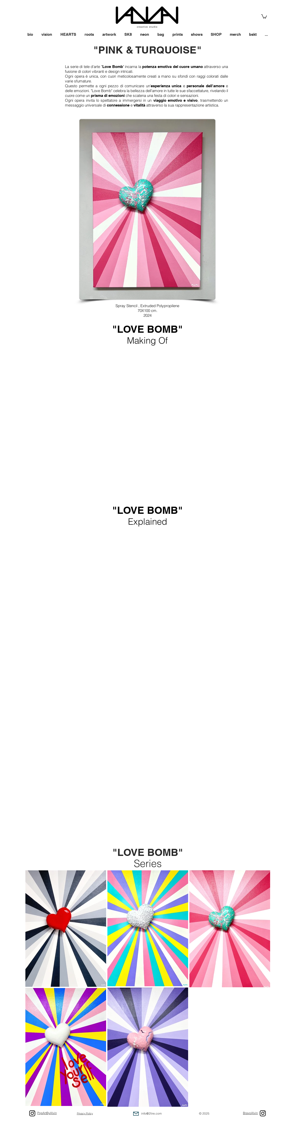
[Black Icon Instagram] (263, 1113)
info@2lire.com (151, 1113)
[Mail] (136, 1114)
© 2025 (204, 1113)
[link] (264, 16)
